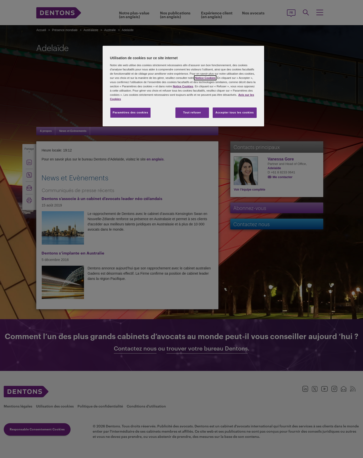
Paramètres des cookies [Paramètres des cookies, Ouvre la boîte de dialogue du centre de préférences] (130, 112)
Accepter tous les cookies (234, 112)
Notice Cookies (205, 77)
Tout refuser (192, 112)
